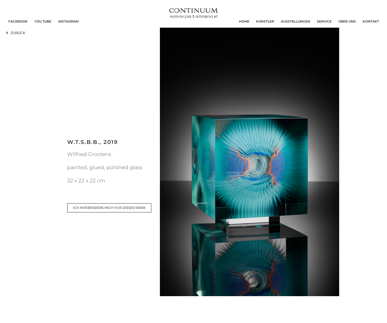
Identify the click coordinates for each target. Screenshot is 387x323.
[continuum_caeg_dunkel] (193, 10)
